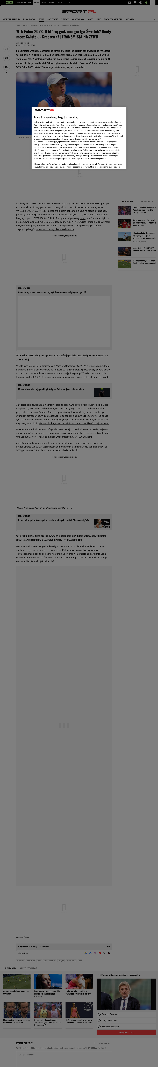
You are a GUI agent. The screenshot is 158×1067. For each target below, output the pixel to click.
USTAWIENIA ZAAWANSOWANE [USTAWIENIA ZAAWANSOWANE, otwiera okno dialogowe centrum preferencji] (50, 164)
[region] (79, 138)
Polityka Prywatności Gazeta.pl (67, 158)
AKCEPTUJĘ (115, 164)
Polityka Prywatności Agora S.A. (94, 158)
